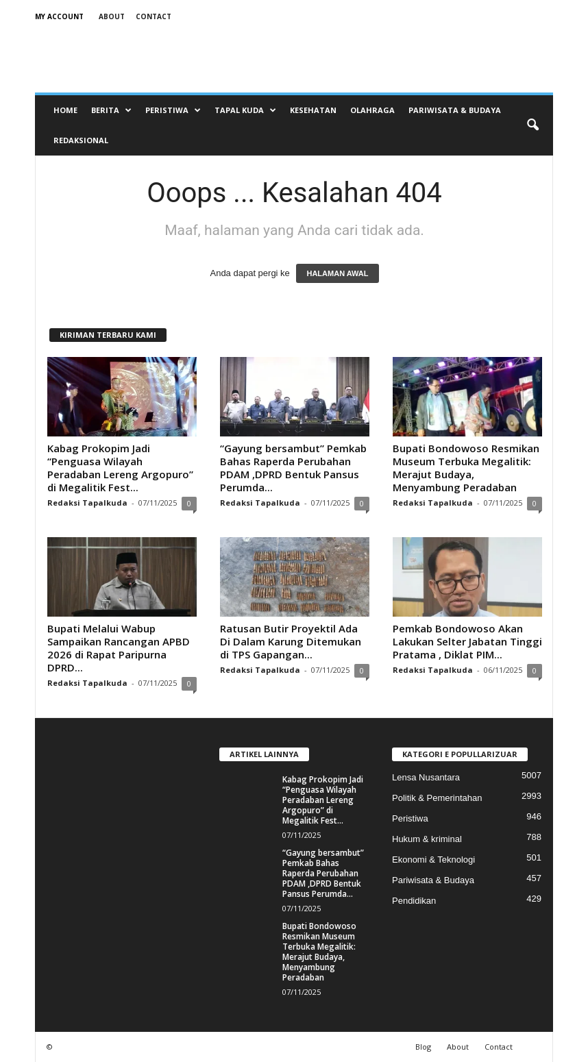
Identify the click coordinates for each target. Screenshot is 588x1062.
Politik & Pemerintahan (437, 798)
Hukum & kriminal (427, 839)
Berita (111, 110)
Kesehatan (313, 110)
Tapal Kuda (245, 110)
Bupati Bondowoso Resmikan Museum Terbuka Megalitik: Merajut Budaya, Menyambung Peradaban (466, 467)
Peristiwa (173, 110)
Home (65, 110)
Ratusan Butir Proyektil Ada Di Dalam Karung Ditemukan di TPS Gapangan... (290, 641)
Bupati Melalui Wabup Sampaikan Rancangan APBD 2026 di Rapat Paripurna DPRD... (118, 647)
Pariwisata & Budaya (454, 110)
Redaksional (80, 140)
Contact (153, 16)
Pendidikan (414, 901)
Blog (423, 1046)
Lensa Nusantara (426, 777)
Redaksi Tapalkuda (87, 502)
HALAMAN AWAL (337, 273)
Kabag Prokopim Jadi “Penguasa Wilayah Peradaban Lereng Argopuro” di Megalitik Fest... (120, 467)
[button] (532, 125)
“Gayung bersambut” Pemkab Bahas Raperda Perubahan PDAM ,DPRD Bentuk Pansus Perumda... (293, 467)
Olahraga (372, 110)
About (112, 16)
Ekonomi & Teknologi (433, 859)
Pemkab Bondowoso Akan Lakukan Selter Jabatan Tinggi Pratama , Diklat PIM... (467, 641)
